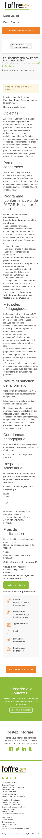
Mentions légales (25, 834)
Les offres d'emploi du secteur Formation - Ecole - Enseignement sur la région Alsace (20, 100)
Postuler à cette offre (16, 585)
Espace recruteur (8, 822)
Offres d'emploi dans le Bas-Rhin (13, 787)
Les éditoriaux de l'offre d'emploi (13, 814)
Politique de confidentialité (10, 834)
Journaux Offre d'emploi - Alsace (13, 796)
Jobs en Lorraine (8, 811)
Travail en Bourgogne (9, 809)
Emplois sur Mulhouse (9, 794)
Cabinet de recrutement (10, 824)
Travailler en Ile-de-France (11, 800)
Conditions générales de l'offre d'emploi (15, 829)
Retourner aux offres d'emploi (21, 669)
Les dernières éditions (9, 783)
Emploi (4, 826)
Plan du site (35, 834)
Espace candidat (7, 820)
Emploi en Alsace (8, 785)
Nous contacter (7, 817)
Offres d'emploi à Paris (10, 802)
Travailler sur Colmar (9, 792)
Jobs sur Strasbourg (9, 789)
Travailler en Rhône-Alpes (11, 804)
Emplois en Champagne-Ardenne (13, 807)
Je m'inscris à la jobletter (21, 710)
